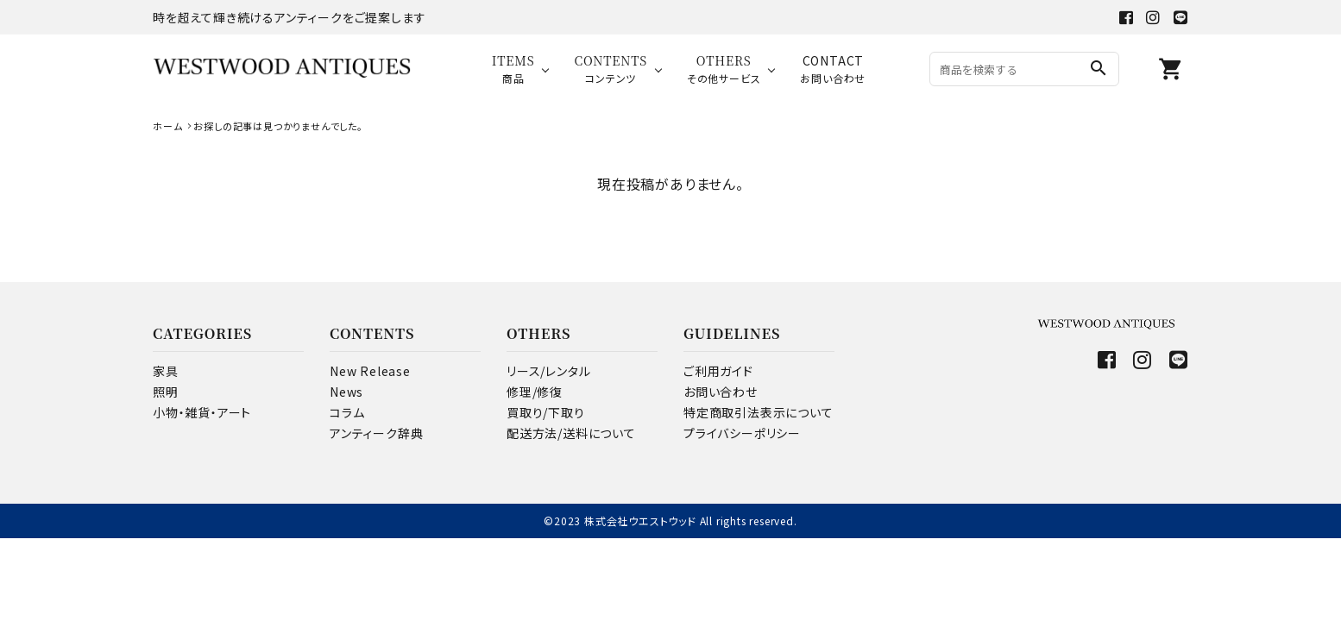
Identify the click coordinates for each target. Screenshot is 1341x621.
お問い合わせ (720, 391)
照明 (166, 391)
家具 (166, 371)
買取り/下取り (546, 412)
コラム (347, 412)
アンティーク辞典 (376, 433)
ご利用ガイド (718, 371)
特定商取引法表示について (758, 412)
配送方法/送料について (571, 433)
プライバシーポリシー (742, 433)
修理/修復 (535, 391)
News (346, 391)
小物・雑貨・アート (202, 412)
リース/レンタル (548, 371)
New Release (370, 371)
